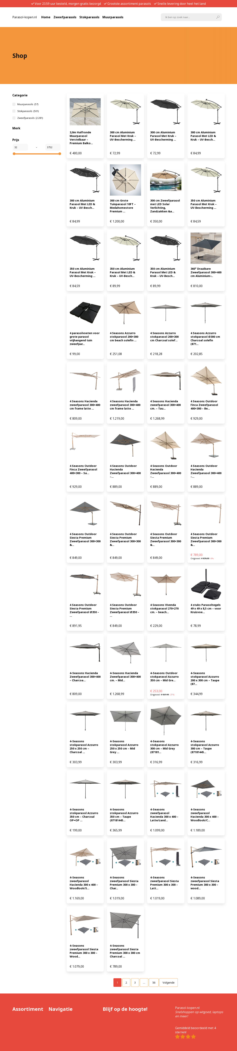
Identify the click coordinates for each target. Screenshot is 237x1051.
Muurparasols (112, 17)
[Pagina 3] (135, 982)
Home (45, 17)
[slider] (14, 153)
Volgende (169, 982)
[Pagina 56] (154, 982)
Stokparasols (89, 17)
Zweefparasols (64, 17)
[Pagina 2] (126, 982)
